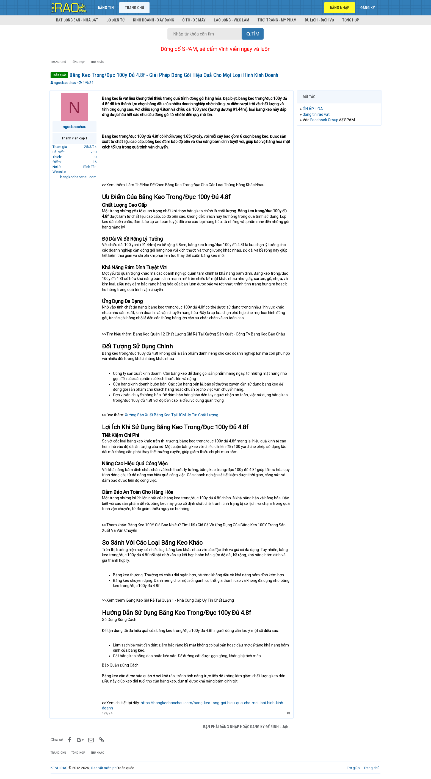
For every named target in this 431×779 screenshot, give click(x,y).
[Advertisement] (339, 213)
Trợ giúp (353, 768)
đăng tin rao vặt (317, 114)
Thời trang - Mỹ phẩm (277, 20)
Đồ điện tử (115, 20)
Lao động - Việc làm (231, 20)
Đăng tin (106, 7)
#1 (287, 713)
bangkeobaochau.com (79, 177)
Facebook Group (325, 120)
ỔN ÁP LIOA (314, 109)
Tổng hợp (350, 20)
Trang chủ (134, 7)
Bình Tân (91, 167)
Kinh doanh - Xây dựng (153, 20)
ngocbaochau (65, 83)
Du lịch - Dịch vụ (319, 20)
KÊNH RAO (59, 768)
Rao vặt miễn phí (104, 768)
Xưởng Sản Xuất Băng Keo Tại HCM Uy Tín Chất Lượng (172, 415)
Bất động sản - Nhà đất (77, 20)
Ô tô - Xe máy (194, 20)
